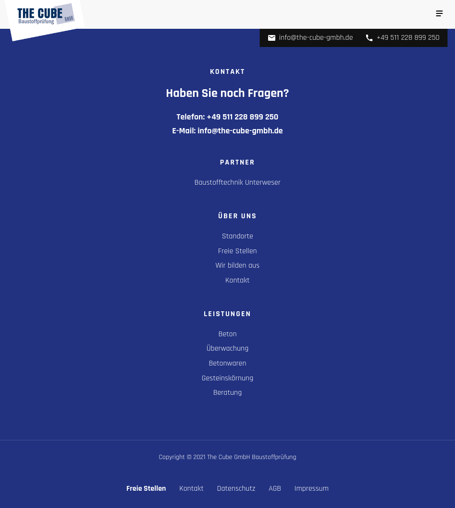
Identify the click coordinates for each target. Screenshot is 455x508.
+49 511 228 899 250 (402, 38)
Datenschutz (236, 489)
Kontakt (237, 280)
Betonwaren (227, 363)
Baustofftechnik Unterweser (238, 182)
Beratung (227, 393)
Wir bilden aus (238, 265)
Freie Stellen (237, 251)
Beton (227, 334)
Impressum (312, 489)
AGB (275, 489)
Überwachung (227, 348)
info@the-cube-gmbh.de (310, 38)
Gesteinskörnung (227, 378)
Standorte (237, 236)
